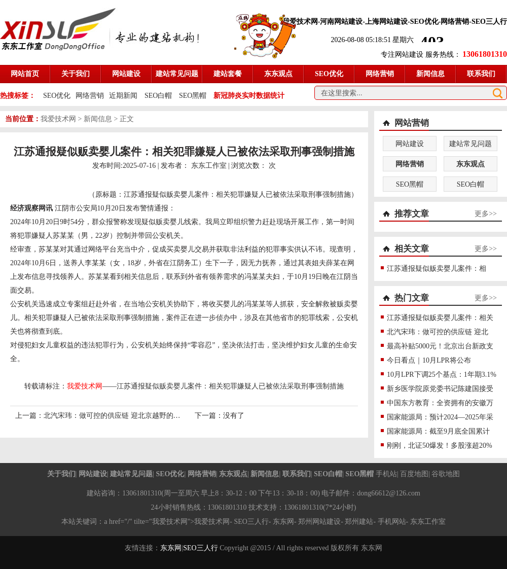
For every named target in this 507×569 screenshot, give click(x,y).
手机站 (386, 474)
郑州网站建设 (319, 521)
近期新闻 (123, 95)
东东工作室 (209, 165)
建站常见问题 (470, 144)
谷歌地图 (445, 474)
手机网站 (392, 521)
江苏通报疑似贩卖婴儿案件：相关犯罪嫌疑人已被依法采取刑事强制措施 (230, 386)
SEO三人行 (251, 521)
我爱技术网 (58, 119)
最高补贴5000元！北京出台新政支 (440, 346)
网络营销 (90, 95)
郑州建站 (359, 521)
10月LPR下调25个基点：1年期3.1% (441, 374)
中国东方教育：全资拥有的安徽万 (440, 403)
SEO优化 (56, 95)
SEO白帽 (158, 95)
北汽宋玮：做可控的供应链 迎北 (437, 332)
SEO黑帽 (192, 95)
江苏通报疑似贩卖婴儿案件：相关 (440, 318)
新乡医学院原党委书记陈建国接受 (440, 389)
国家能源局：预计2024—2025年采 (440, 417)
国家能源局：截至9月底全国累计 (438, 431)
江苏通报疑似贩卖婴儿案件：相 (436, 268)
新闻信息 (98, 119)
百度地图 (414, 474)
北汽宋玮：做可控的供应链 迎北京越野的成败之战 (123, 415)
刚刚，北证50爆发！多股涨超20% (439, 445)
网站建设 (409, 144)
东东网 (171, 548)
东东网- (285, 521)
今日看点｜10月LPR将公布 (429, 360)
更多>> (486, 214)
